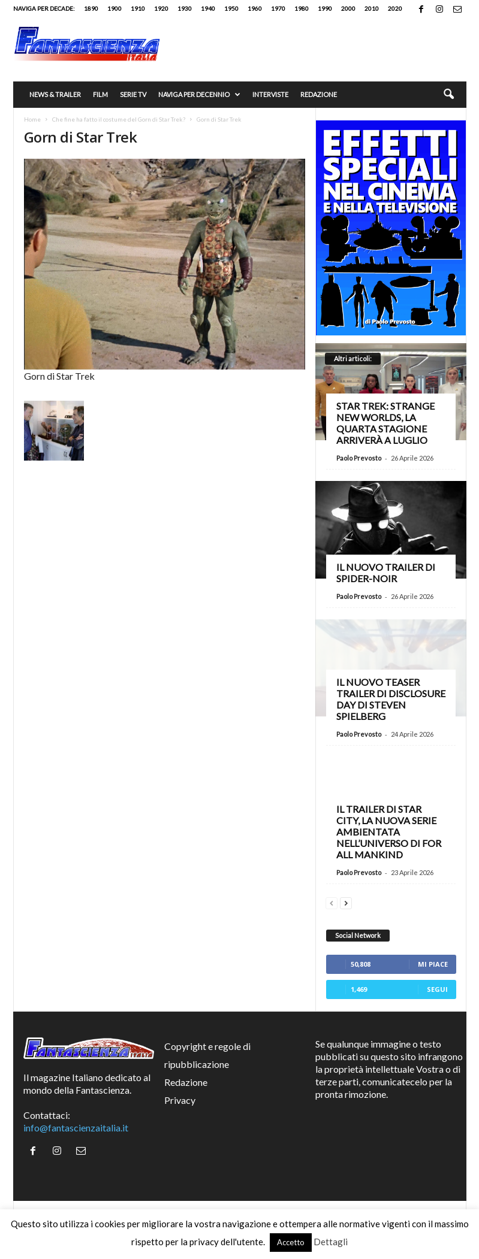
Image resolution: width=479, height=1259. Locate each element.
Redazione (318, 94)
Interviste (270, 94)
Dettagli (331, 1241)
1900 (114, 8)
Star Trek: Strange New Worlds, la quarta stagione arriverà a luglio (385, 423)
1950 (231, 8)
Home (32, 119)
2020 (395, 8)
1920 (161, 8)
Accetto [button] (291, 1242)
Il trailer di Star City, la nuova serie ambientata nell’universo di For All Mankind (388, 831)
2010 (371, 8)
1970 (278, 8)
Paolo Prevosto (358, 458)
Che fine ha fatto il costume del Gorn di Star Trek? (118, 119)
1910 (138, 8)
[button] (448, 94)
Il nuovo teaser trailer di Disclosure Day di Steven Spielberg (390, 699)
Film (100, 94)
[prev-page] (332, 901)
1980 (301, 8)
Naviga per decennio (199, 94)
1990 (325, 8)
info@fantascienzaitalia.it (75, 1127)
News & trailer (55, 94)
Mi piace (433, 964)
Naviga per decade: (44, 8)
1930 (184, 8)
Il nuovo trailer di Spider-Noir (385, 572)
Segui (437, 989)
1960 (255, 8)
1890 (91, 8)
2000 (348, 8)
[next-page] (346, 901)
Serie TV (133, 94)
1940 (208, 8)
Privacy (179, 1100)
